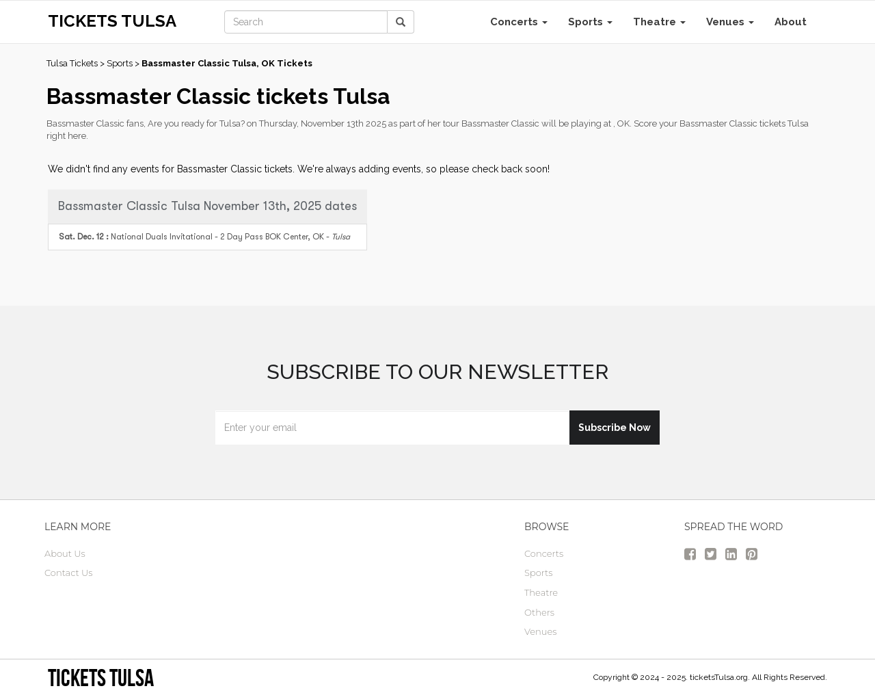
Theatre (659, 22)
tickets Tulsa (101, 677)
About (791, 22)
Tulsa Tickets (72, 63)
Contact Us (68, 572)
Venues (730, 22)
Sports (590, 22)
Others (539, 612)
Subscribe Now (614, 427)
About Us (64, 553)
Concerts (519, 22)
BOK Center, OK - (204, 236)
